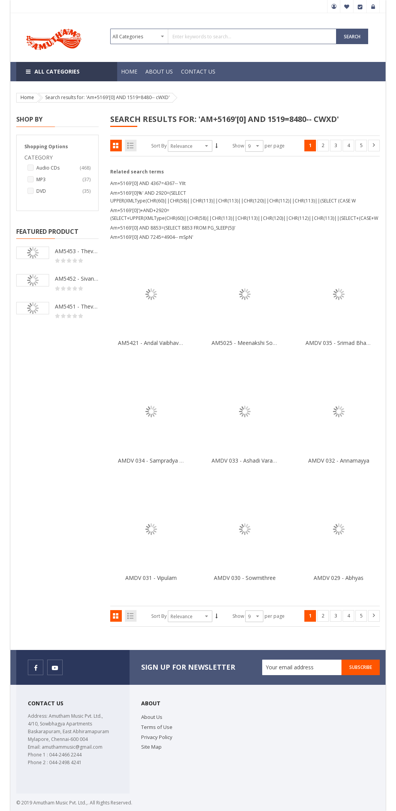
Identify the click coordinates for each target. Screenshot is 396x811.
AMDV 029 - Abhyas (339, 577)
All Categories (57, 71)
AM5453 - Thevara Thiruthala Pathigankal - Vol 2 (77, 251)
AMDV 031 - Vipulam (151, 577)
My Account (333, 6)
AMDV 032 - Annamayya (338, 460)
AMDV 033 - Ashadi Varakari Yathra (255, 460)
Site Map (151, 746)
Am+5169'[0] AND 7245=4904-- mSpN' (151, 237)
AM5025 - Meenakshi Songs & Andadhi (260, 342)
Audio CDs (63, 168)
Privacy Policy (156, 737)
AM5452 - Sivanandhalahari (77, 278)
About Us (151, 716)
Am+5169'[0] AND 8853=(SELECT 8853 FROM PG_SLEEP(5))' (173, 228)
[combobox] (223, 36)
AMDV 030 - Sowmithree (245, 577)
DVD (63, 191)
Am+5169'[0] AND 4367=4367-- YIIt (148, 183)
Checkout (360, 6)
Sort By (159, 145)
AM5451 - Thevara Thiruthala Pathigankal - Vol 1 (77, 306)
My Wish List (346, 6)
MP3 (63, 179)
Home (27, 97)
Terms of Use (156, 727)
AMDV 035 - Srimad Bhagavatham (348, 342)
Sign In (373, 6)
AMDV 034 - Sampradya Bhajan (157, 460)
